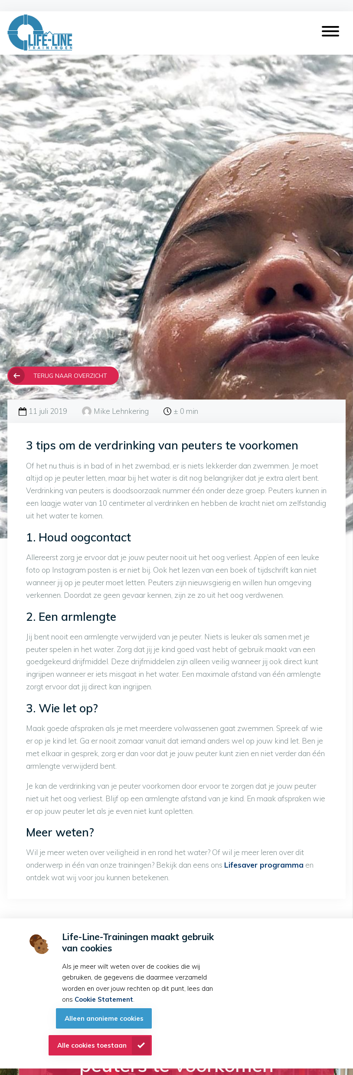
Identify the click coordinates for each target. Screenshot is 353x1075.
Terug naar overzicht (70, 375)
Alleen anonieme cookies (104, 1018)
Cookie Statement (104, 999)
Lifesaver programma (264, 864)
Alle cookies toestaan (92, 1045)
